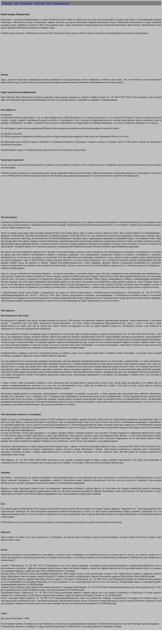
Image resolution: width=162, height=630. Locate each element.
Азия (16, 3)
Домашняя (7, 3)
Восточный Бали (61, 3)
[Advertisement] (68, 55)
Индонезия (39, 3)
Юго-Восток (26, 3)
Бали (49, 3)
